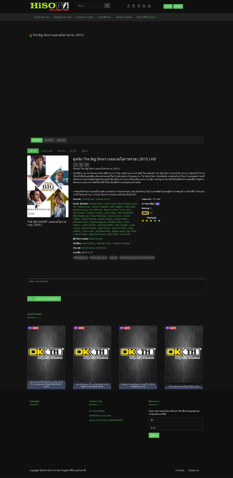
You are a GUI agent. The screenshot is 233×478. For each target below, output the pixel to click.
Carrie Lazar (88, 231)
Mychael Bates (103, 231)
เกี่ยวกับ (33, 150)
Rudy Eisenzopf (98, 215)
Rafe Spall (130, 206)
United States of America (94, 247)
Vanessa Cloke (119, 228)
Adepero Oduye (95, 212)
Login (168, 6)
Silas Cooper (121, 225)
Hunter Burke (121, 218)
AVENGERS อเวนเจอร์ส (100, 415)
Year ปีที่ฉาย (105, 17)
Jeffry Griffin (112, 234)
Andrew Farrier (89, 228)
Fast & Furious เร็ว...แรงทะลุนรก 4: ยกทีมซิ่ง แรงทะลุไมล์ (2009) (92, 385)
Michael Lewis (104, 243)
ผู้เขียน (85, 150)
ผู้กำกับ (73, 150)
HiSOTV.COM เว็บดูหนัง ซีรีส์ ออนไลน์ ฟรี (66, 470)
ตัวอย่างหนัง (47, 150)
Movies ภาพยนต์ (124, 17)
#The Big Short (81, 257)
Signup (178, 6)
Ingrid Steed (104, 228)
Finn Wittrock (95, 209)
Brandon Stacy (115, 221)
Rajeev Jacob (118, 231)
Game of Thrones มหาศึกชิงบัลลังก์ (106, 420)
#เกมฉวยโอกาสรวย (98, 257)
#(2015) (113, 257)
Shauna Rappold (98, 221)
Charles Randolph (121, 243)
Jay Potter (132, 231)
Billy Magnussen (81, 215)
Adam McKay (96, 238)
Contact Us (193, 470)
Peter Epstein (89, 225)
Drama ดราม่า (103, 199)
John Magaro (116, 206)
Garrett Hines (80, 234)
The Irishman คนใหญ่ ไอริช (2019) (184, 386)
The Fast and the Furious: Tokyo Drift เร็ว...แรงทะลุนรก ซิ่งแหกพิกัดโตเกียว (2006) (46, 384)
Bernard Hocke (80, 221)
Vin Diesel (125, 234)
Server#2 (49, 140)
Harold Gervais (89, 218)
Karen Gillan (110, 212)
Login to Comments (43, 298)
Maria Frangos (105, 218)
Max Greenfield (125, 212)
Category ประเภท (62, 17)
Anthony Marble (105, 225)
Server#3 (61, 140)
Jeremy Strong (80, 209)
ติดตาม (154, 435)
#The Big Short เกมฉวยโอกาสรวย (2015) (137, 257)
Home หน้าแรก (41, 17)
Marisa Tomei (110, 209)
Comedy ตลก (88, 199)
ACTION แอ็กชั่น (97, 410)
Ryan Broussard (97, 234)
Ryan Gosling (124, 203)
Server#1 (37, 140)
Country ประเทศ (85, 17)
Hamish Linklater (100, 206)
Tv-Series (179, 470)
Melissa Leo (84, 206)
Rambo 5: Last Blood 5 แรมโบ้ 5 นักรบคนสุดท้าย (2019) (138, 385)
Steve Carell (110, 203)
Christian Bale (96, 203)
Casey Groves (114, 215)
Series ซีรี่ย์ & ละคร (146, 17)
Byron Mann (79, 212)
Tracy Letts (124, 209)
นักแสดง (62, 150)
